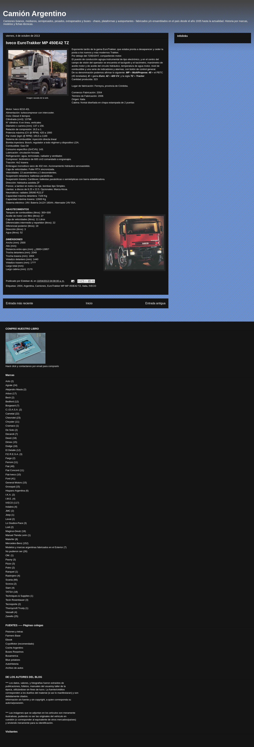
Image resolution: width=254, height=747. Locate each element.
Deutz (8, 438)
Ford (7, 478)
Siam (8, 587)
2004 (19, 286)
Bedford (9, 401)
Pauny (8, 559)
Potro (8, 567)
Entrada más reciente (19, 303)
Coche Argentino (14, 647)
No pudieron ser (14, 551)
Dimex (8, 442)
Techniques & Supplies (17, 595)
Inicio (89, 303)
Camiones (40, 286)
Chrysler (9, 421)
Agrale (8, 385)
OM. (7, 555)
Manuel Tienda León (16, 535)
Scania (9, 579)
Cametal (9, 413)
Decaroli (9, 434)
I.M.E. (8, 498)
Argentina (29, 286)
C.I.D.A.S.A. (11, 409)
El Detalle (10, 450)
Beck (8, 397)
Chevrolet (10, 417)
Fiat (7, 466)
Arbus (8, 393)
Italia (84, 286)
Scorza (9, 583)
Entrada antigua (155, 303)
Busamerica (11, 655)
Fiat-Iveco (10, 474)
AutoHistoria (12, 663)
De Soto (9, 430)
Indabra (9, 506)
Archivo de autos (14, 668)
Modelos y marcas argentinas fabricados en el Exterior (34, 547)
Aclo (7, 381)
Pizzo (8, 563)
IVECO (92, 286)
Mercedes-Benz (13, 543)
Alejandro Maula (14, 389)
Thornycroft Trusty (15, 608)
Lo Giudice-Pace (14, 523)
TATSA (9, 591)
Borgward (10, 405)
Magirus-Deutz (13, 531)
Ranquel (9, 571)
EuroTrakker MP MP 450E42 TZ (64, 286)
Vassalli (9, 612)
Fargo (8, 458)
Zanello (9, 616)
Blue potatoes (12, 659)
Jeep (8, 514)
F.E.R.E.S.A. (12, 454)
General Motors (13, 482)
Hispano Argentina (15, 490)
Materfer (9, 539)
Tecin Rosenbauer (15, 600)
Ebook (8, 639)
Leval (8, 519)
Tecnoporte (11, 604)
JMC (7, 510)
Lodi (7, 527)
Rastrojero (10, 575)
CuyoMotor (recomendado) (19, 643)
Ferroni (9, 462)
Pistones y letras (14, 631)
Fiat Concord (12, 470)
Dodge (8, 446)
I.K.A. (8, 494)
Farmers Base (13, 635)
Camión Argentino (34, 14)
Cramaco (10, 425)
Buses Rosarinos (14, 651)
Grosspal (10, 486)
